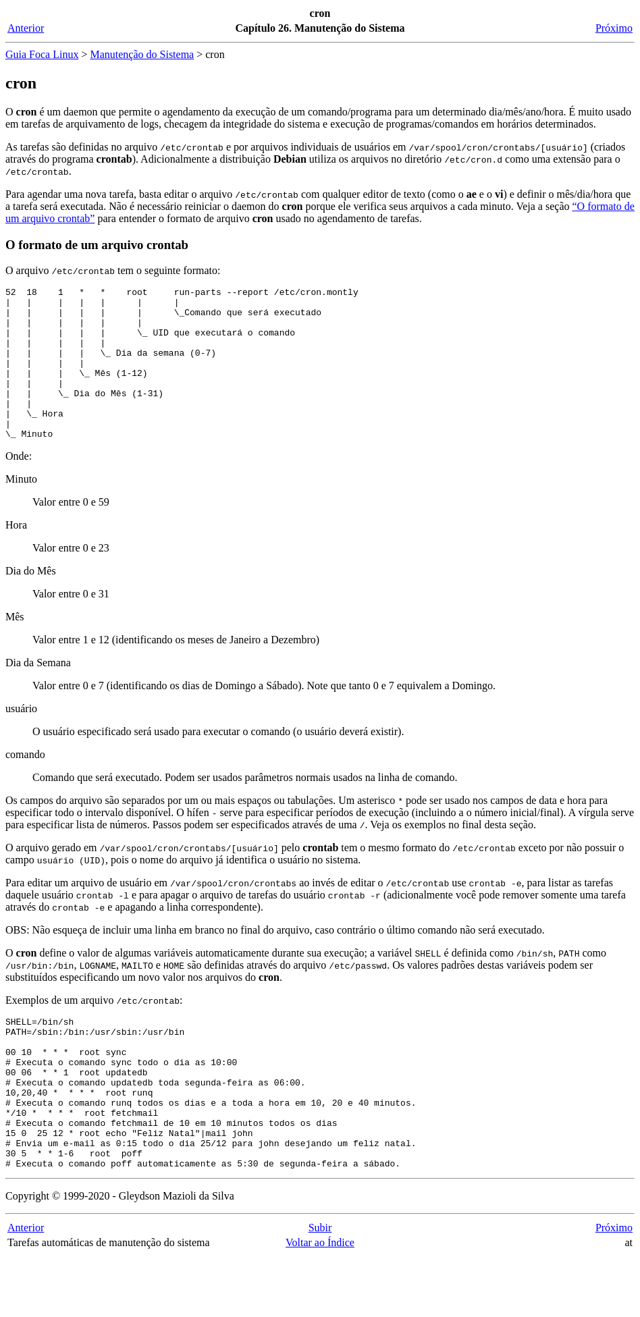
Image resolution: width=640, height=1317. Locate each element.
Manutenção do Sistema (142, 54)
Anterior (25, 28)
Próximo (614, 28)
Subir (320, 1288)
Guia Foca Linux (41, 54)
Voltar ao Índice (320, 1303)
